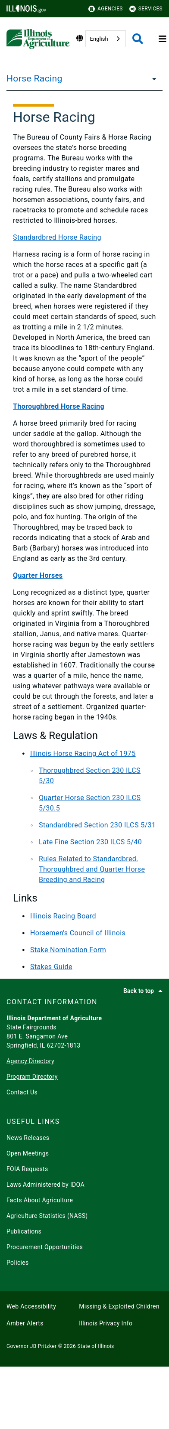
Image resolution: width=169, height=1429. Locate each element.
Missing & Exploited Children (119, 1306)
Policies (17, 1262)
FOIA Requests (27, 1168)
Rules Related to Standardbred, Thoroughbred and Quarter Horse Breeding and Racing (92, 869)
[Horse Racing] (152, 78)
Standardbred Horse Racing (57, 237)
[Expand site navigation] (162, 39)
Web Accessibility (31, 1306)
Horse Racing (34, 78)
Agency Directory (30, 1061)
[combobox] (105, 38)
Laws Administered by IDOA (45, 1184)
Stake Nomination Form (68, 950)
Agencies (105, 9)
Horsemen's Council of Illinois (77, 933)
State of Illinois (95, 1346)
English (99, 39)
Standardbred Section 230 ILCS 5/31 (97, 825)
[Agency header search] (137, 38)
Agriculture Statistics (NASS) (47, 1215)
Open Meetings (27, 1153)
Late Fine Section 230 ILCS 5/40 (90, 842)
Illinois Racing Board (63, 916)
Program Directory (32, 1076)
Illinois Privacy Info (105, 1323)
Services (146, 9)
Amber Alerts (25, 1323)
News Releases (27, 1137)
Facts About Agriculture (39, 1200)
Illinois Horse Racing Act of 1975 (83, 753)
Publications (23, 1231)
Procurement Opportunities (44, 1246)
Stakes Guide (51, 967)
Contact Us (22, 1092)
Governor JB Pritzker (31, 1346)
